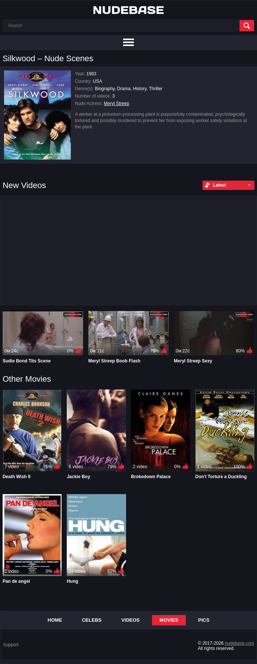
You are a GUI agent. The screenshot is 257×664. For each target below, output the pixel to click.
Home (54, 620)
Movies (168, 620)
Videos (130, 620)
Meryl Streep (116, 103)
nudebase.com (239, 643)
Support (11, 644)
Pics (203, 620)
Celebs (92, 620)
